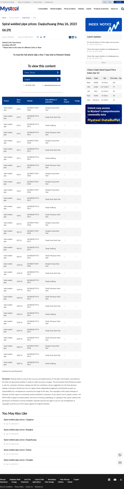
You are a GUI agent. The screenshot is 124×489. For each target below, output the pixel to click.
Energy (14, 482)
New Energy (49, 482)
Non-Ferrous (64, 479)
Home (4, 18)
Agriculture (37, 482)
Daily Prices (26, 18)
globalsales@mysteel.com (52, 85)
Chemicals (24, 482)
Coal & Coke (39, 479)
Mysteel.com (49, 2)
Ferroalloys (52, 479)
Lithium (60, 482)
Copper (76, 479)
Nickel (70, 482)
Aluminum (4, 482)
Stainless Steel (15, 479)
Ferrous (3, 479)
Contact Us (29, 487)
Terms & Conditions (24, 2)
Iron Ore (27, 479)
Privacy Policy (38, 2)
